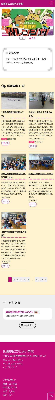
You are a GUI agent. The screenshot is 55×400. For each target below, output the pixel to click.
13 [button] (42, 279)
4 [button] (21, 279)
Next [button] (50, 22)
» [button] (45, 279)
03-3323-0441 (15, 359)
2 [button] (32, 38)
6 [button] (28, 279)
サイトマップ (11, 367)
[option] (27, 22)
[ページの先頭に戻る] (51, 396)
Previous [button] (5, 22)
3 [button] (34, 38)
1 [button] (30, 38)
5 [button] (24, 279)
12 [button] (37, 279)
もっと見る (29, 325)
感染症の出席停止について (20, 311)
